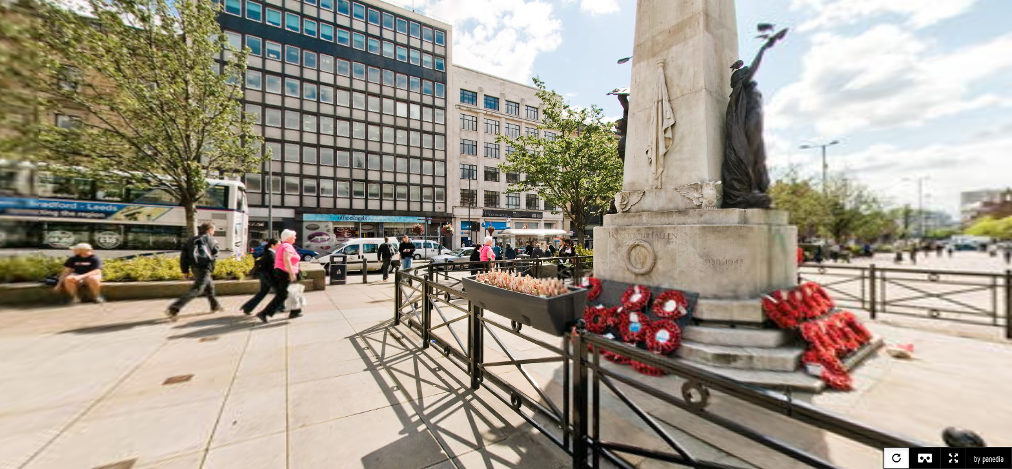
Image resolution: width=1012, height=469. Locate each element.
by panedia (989, 459)
